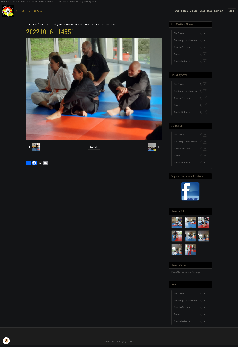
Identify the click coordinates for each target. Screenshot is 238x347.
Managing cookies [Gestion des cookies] (125, 343)
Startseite (31, 25)
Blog (209, 11)
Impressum (109, 343)
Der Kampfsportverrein (185, 41)
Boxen (177, 55)
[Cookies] (6, 340)
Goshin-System (182, 48)
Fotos (184, 11)
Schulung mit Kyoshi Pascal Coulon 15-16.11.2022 (73, 25)
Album (43, 25)
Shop (202, 11)
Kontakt (218, 11)
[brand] (24, 11)
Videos (193, 11)
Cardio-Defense (182, 62)
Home (176, 11)
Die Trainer (179, 34)
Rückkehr (94, 147)
